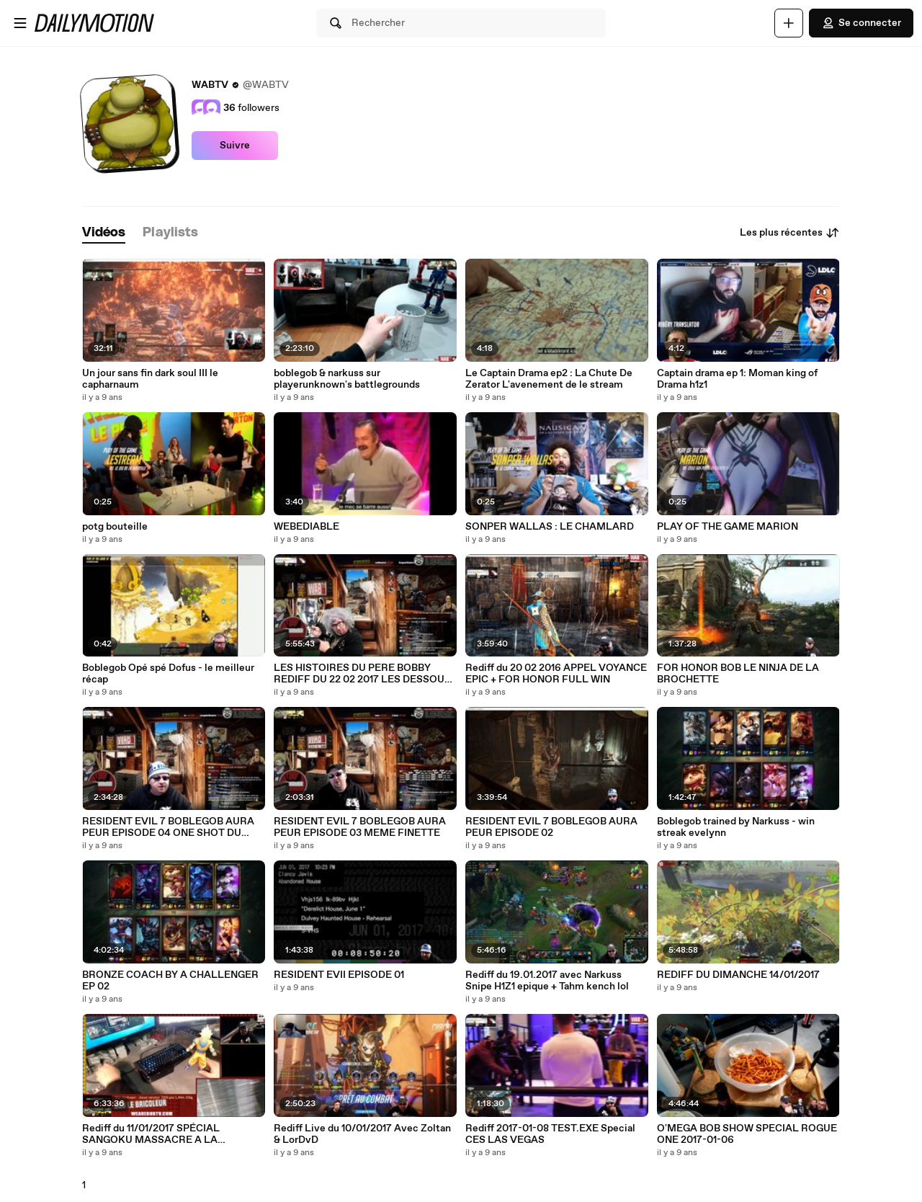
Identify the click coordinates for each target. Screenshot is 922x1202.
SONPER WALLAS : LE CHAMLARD (549, 527)
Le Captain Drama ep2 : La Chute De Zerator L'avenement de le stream (548, 379)
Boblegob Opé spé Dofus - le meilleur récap (168, 673)
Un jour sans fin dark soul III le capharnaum (150, 379)
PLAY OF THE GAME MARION (727, 527)
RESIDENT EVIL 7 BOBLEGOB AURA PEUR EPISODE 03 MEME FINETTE (360, 827)
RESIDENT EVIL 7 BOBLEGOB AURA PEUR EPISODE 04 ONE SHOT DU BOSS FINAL (168, 827)
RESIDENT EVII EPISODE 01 (339, 975)
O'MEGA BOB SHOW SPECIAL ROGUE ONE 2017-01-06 (747, 1134)
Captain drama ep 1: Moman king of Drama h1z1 (737, 379)
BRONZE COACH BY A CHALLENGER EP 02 (170, 980)
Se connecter (861, 23)
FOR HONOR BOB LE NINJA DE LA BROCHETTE (738, 673)
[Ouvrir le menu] (20, 23)
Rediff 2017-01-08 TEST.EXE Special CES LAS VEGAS (550, 1134)
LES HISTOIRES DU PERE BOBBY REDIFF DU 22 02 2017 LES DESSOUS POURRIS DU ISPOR (362, 673)
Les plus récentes (790, 233)
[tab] (103, 233)
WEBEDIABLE (306, 527)
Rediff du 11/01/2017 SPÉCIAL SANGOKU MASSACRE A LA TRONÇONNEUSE (151, 1134)
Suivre (235, 145)
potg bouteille (115, 527)
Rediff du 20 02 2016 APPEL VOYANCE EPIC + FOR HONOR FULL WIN (556, 673)
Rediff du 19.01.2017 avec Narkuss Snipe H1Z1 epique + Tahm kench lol (547, 980)
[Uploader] (788, 23)
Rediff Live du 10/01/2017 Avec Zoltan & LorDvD (362, 1134)
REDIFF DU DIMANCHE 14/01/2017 (738, 975)
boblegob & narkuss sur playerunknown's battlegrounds (347, 379)
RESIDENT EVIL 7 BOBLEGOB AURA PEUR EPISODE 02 (551, 827)
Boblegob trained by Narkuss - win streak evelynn (736, 827)
